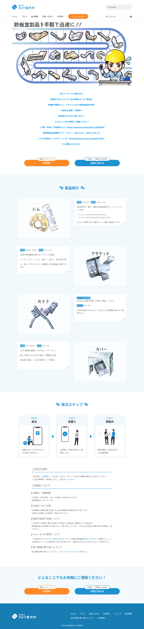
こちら (68, 479)
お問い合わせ (47, 16)
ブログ (24, 16)
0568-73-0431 (89, 538)
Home (14, 16)
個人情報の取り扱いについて (82, 618)
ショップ (117, 613)
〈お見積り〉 (45, 476)
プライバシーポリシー (67, 551)
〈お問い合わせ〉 (58, 538)
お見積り (60, 16)
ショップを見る (78, 16)
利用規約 (101, 618)
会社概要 (34, 16)
